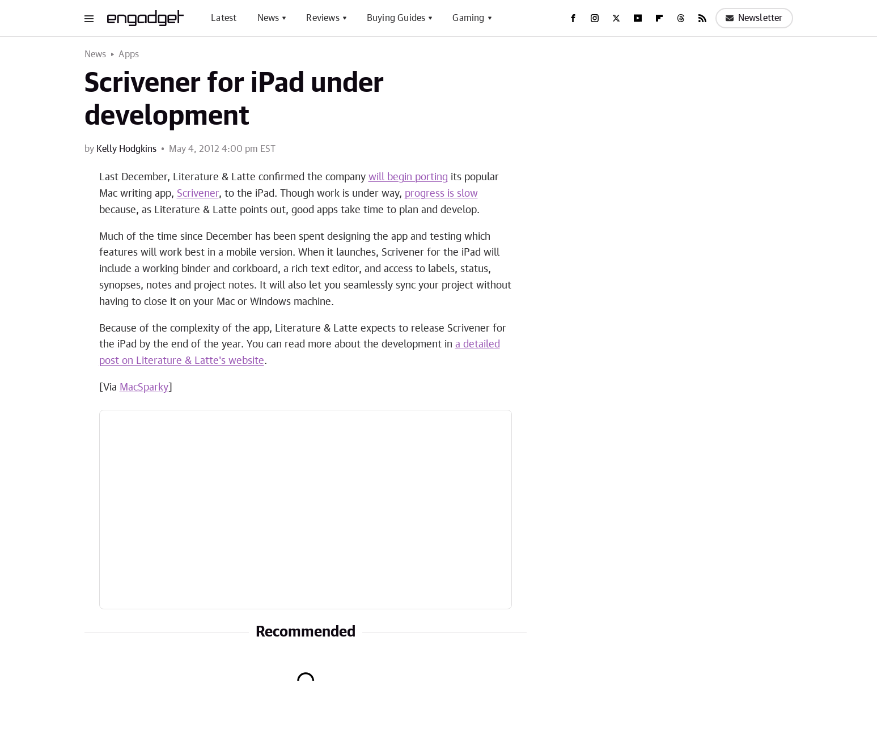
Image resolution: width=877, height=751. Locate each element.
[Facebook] (573, 18)
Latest (223, 18)
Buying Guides (396, 18)
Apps (128, 54)
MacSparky (144, 388)
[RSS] (702, 18)
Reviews (322, 18)
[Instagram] (594, 18)
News (268, 18)
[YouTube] (637, 18)
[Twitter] (616, 18)
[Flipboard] (659, 18)
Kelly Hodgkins (126, 149)
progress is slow (441, 194)
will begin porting (408, 177)
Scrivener (198, 194)
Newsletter (754, 18)
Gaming (468, 18)
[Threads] (680, 18)
